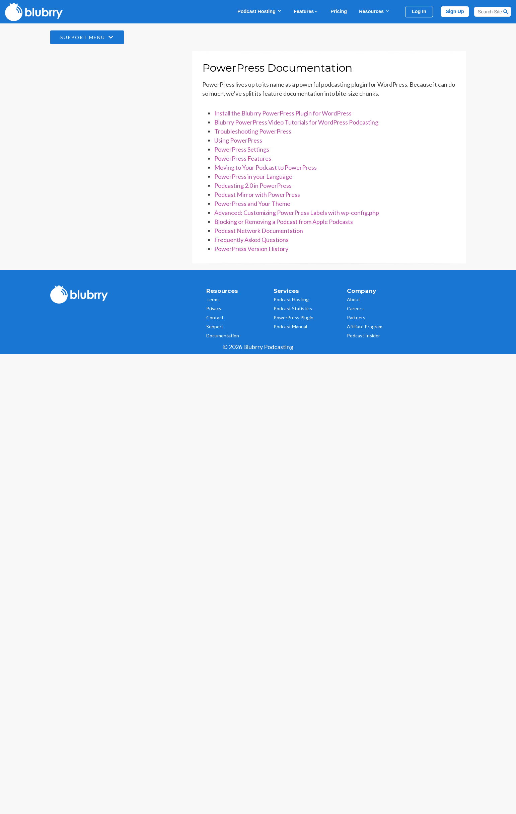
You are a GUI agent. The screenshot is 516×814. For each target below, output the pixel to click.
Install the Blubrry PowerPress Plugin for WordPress (283, 113)
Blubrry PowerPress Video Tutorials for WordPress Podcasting (296, 122)
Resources (374, 11)
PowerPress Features (242, 158)
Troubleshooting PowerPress (252, 131)
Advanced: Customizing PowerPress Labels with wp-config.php (296, 212)
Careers (355, 308)
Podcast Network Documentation (258, 230)
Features (306, 11)
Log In (419, 11)
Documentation (222, 335)
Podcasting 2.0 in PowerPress (253, 185)
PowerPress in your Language (253, 176)
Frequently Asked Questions (251, 239)
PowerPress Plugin (293, 317)
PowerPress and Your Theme (252, 203)
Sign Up (455, 11)
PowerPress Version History (251, 248)
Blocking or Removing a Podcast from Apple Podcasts (283, 221)
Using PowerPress (238, 140)
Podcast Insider (363, 335)
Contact (215, 317)
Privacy (213, 308)
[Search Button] (506, 11)
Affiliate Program (364, 326)
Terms (213, 299)
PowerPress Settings (241, 149)
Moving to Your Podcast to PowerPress (265, 167)
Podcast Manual (290, 326)
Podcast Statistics (293, 308)
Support (214, 326)
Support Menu (87, 37)
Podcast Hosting (259, 11)
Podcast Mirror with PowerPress (257, 194)
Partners (356, 317)
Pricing (338, 11)
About (353, 299)
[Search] (492, 12)
